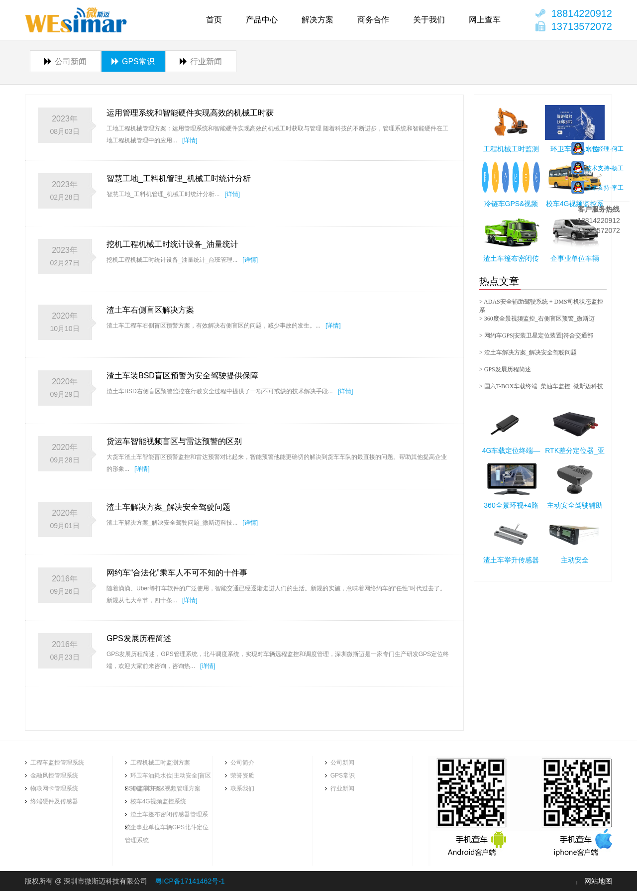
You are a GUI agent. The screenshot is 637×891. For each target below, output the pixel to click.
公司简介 (242, 762)
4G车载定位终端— (511, 450)
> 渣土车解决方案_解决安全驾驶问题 (528, 352)
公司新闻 (65, 61)
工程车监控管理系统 (57, 762)
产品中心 (262, 19)
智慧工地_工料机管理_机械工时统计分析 (178, 178)
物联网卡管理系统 (54, 788)
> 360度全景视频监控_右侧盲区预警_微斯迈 (537, 318)
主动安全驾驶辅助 (575, 505)
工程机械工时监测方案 (160, 762)
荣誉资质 (242, 775)
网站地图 (598, 881)
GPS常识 (133, 61)
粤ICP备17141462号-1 (190, 881)
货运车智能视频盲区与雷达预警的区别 (174, 441)
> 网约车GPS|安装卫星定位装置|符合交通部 (536, 335)
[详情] (190, 140)
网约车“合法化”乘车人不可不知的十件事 (176, 572)
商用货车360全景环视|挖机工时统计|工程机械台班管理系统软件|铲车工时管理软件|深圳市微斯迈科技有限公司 (76, 19)
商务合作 (373, 19)
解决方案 (317, 19)
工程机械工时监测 (511, 149)
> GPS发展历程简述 (505, 369)
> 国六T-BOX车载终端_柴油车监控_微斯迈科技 (541, 386)
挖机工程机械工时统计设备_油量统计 (172, 244)
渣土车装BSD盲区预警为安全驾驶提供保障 (182, 375)
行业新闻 (201, 61)
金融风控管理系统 (54, 775)
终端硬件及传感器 (54, 801)
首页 (214, 19)
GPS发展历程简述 (138, 638)
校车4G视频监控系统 (158, 801)
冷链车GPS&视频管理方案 (165, 788)
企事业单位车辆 (574, 258)
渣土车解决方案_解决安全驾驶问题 (168, 507)
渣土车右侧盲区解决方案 (150, 310)
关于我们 (429, 19)
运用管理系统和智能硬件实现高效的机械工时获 (190, 113)
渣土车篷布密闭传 (511, 258)
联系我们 (242, 788)
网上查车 (485, 19)
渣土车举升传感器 (511, 560)
